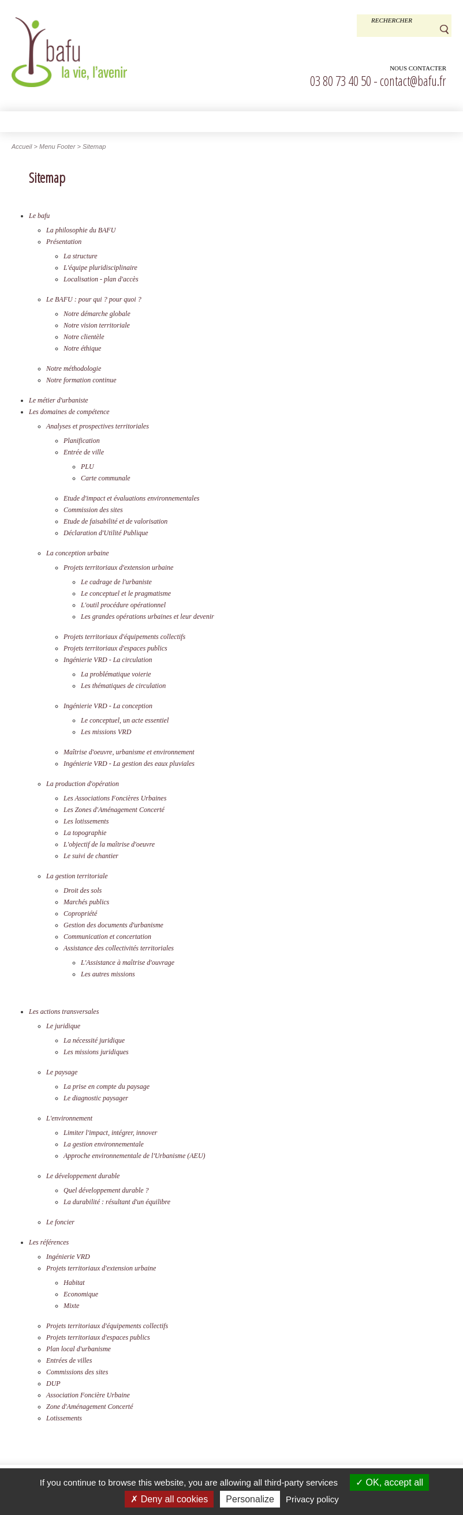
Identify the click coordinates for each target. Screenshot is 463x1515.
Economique (81, 1294)
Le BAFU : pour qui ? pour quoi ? (93, 299)
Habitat (74, 1283)
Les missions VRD (106, 732)
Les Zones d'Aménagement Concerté (114, 810)
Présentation (63, 242)
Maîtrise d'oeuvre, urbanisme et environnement (129, 752)
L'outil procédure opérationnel (123, 605)
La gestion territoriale (77, 876)
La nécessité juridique (94, 1040)
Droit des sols (83, 890)
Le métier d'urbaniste (58, 400)
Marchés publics (86, 902)
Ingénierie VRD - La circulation (108, 660)
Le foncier (60, 1222)
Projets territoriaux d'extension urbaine (118, 567)
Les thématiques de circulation (123, 686)
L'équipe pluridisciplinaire (100, 268)
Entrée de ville (84, 452)
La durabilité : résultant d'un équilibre (117, 1202)
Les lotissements (86, 821)
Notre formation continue (81, 380)
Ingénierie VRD (68, 1257)
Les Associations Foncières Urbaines (115, 798)
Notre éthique (82, 348)
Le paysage (61, 1072)
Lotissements (64, 1418)
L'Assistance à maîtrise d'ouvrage (127, 962)
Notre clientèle (84, 337)
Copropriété (80, 913)
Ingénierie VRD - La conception (108, 706)
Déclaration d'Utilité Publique (106, 533)
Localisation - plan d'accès (101, 279)
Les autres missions (108, 974)
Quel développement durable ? (106, 1190)
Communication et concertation (107, 937)
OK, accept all (389, 1482)
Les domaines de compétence (69, 412)
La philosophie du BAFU (80, 230)
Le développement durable (83, 1176)
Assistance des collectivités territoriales (119, 948)
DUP (53, 1383)
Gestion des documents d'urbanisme (113, 925)
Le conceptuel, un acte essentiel (125, 720)
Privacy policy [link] (312, 1499)
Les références (49, 1242)
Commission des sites (93, 510)
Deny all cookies (169, 1499)
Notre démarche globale (97, 314)
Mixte (71, 1306)
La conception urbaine (77, 553)
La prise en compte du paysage (107, 1086)
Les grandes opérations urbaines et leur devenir (147, 616)
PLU (87, 467)
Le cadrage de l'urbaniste (116, 582)
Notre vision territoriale (97, 325)
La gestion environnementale (104, 1144)
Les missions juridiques (96, 1052)
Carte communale (105, 478)
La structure (81, 256)
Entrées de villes (69, 1360)
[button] (231, 121)
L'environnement (69, 1118)
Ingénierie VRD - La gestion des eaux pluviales (129, 764)
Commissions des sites (77, 1372)
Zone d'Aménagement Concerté (89, 1407)
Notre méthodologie (73, 368)
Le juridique (63, 1026)
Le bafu (39, 216)
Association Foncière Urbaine (88, 1395)
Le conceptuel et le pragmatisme (126, 593)
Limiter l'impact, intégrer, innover (110, 1133)
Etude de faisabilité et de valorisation (115, 521)
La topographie (85, 833)
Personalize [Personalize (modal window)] (250, 1499)
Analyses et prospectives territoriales (97, 426)
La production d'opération (82, 784)
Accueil (22, 146)
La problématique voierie (116, 674)
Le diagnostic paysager (96, 1098)
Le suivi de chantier (91, 856)
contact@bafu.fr (413, 81)
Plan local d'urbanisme (78, 1349)
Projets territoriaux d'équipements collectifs (124, 637)
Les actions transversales (64, 1012)
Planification (82, 441)
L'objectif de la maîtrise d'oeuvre (109, 844)
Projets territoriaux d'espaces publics (115, 648)
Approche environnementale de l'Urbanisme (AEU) (135, 1156)
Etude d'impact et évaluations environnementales (131, 498)
